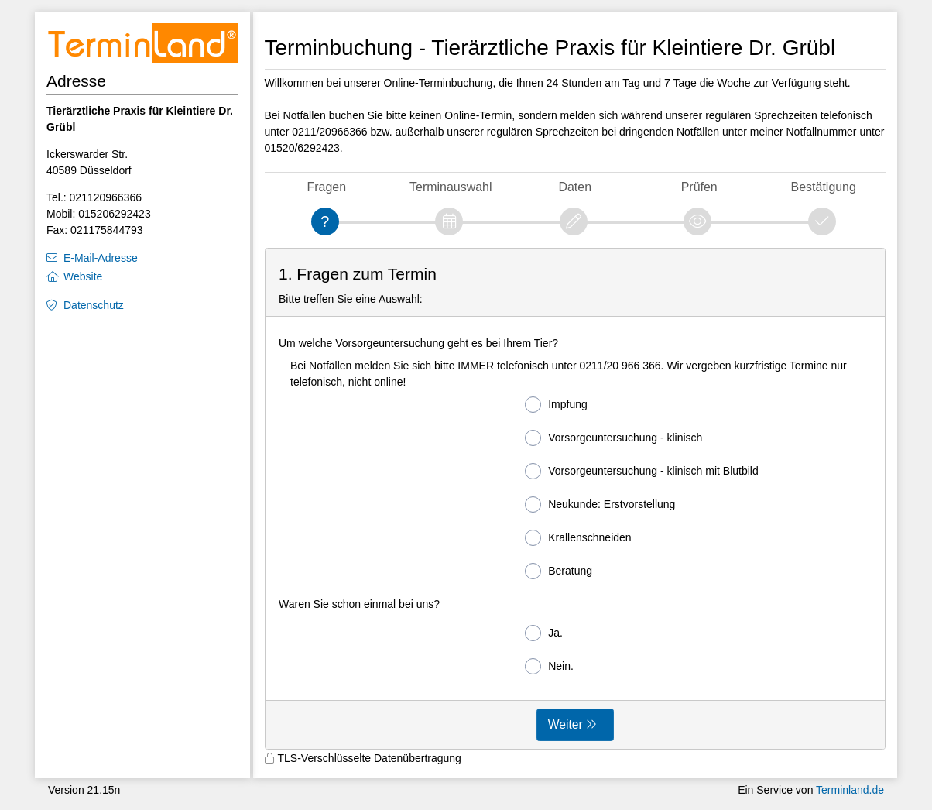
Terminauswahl (450, 187)
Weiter (565, 724)
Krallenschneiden (578, 538)
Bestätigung (823, 187)
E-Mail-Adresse (100, 258)
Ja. (544, 633)
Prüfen (699, 187)
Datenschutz (93, 305)
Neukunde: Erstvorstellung (600, 504)
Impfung (556, 404)
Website (82, 276)
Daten (574, 187)
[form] (575, 499)
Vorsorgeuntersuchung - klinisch (613, 438)
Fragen (326, 187)
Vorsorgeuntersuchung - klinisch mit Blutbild (642, 471)
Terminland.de (850, 790)
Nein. (549, 666)
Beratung (558, 571)
